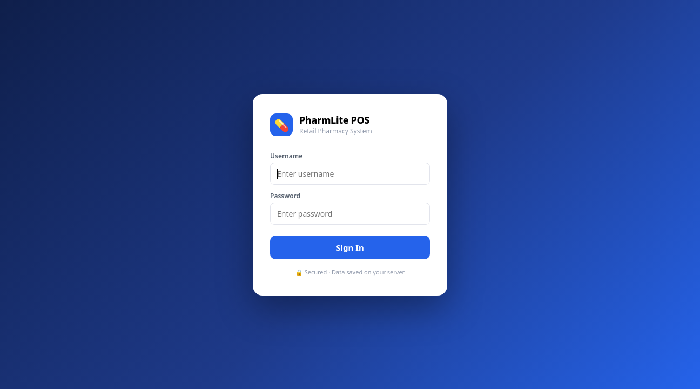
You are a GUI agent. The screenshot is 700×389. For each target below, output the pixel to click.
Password (285, 195)
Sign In (350, 247)
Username (286, 155)
